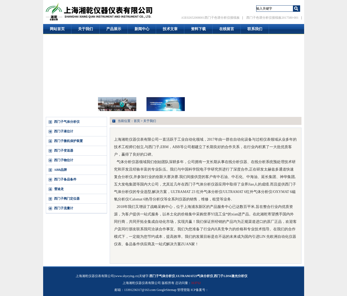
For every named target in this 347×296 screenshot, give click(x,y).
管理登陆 (183, 290)
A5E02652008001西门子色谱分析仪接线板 (210, 17)
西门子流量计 (63, 208)
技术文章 (170, 29)
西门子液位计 (63, 131)
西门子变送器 (63, 150)
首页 (137, 121)
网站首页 (57, 29)
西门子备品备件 (65, 179)
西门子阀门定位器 (67, 198)
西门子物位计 (63, 160)
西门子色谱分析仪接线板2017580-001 (272, 17)
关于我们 (85, 29)
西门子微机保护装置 (68, 141)
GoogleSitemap (167, 290)
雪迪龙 (59, 189)
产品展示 (113, 29)
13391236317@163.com (140, 290)
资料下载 (198, 29)
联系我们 (254, 29)
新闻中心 (141, 29)
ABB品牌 (60, 170)
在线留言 (226, 29)
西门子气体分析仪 (67, 122)
